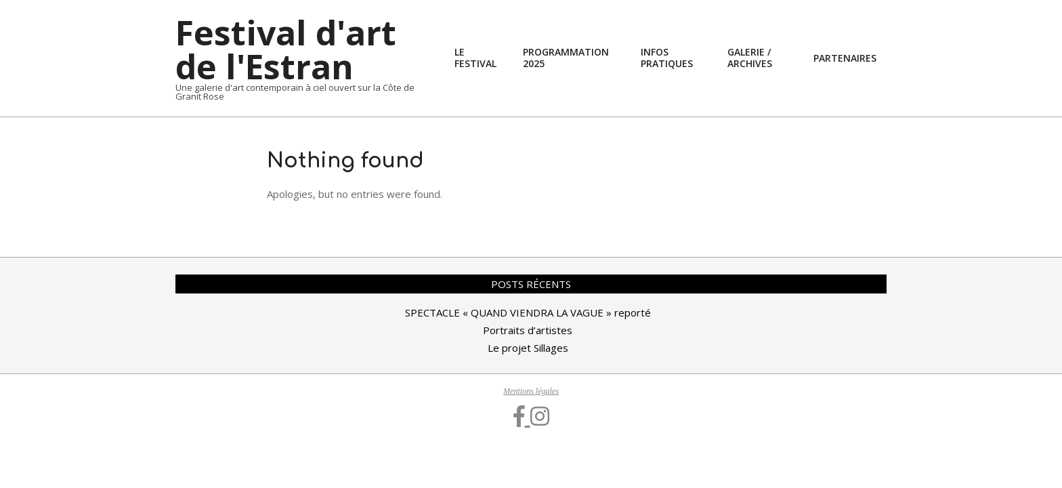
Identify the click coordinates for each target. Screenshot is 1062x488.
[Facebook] (521, 417)
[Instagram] (539, 417)
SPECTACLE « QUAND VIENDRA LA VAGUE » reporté (528, 312)
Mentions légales (531, 391)
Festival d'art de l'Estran (285, 49)
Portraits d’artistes (527, 330)
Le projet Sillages (528, 347)
